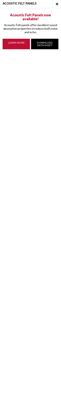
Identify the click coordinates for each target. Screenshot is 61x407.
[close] (57, 4)
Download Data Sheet (45, 44)
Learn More (16, 42)
